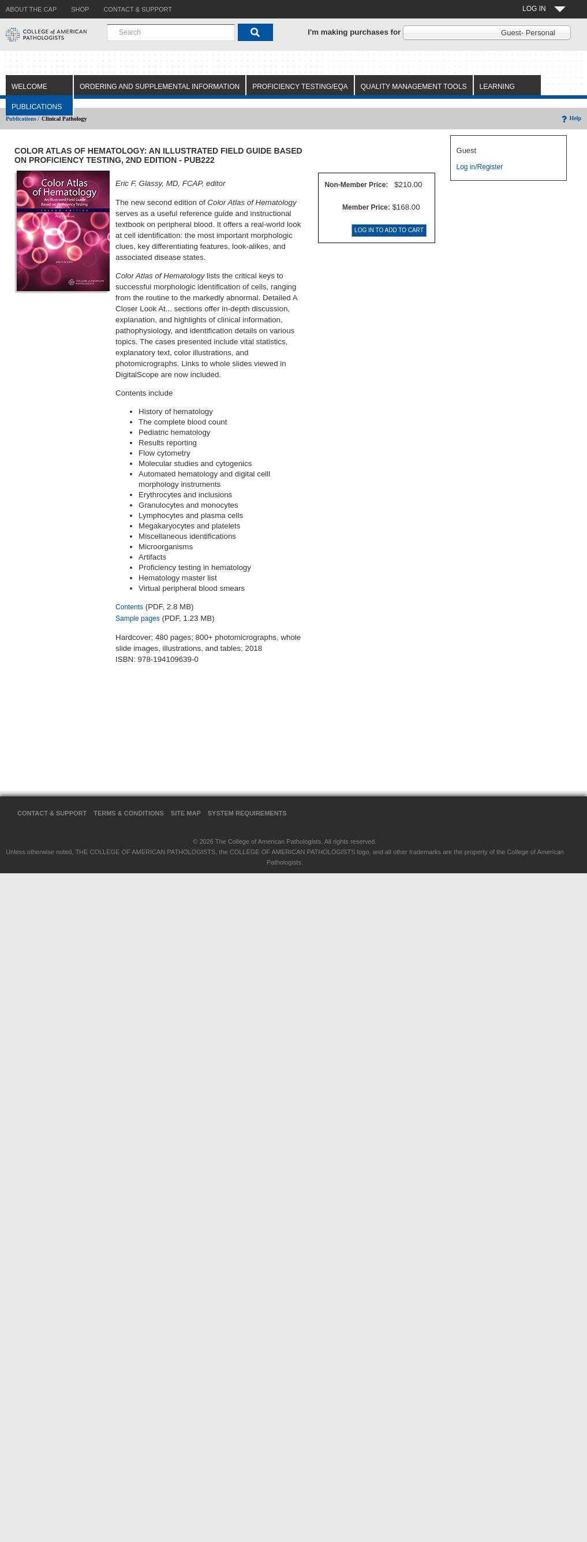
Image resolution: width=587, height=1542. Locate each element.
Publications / (22, 119)
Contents (129, 607)
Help (570, 118)
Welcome (29, 87)
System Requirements (247, 813)
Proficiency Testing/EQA (300, 87)
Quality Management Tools (414, 87)
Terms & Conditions (129, 813)
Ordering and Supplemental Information (160, 87)
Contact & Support (52, 813)
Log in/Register (480, 167)
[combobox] (171, 32)
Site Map (186, 813)
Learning (497, 87)
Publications (37, 107)
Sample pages (137, 618)
